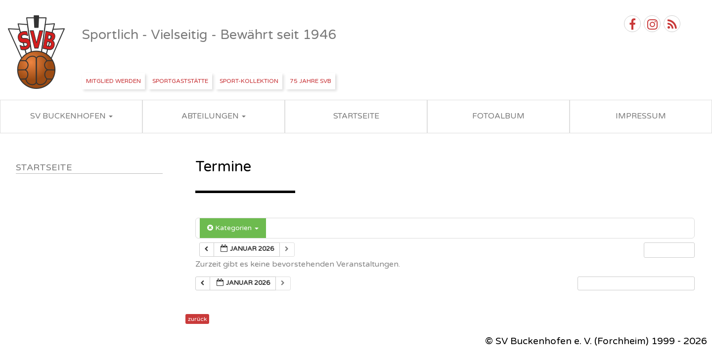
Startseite (44, 167)
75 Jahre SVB (310, 81)
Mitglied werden (113, 81)
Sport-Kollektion (249, 81)
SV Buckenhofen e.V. (37, 52)
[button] (636, 283)
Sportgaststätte (180, 81)
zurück (197, 319)
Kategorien (233, 228)
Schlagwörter (305, 228)
